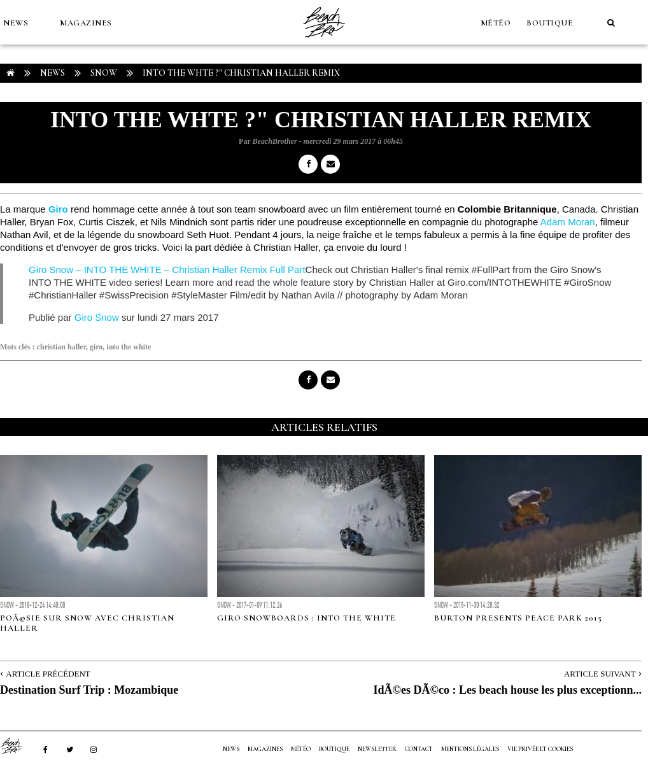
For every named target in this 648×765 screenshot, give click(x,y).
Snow (103, 72)
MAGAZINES (86, 23)
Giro (58, 209)
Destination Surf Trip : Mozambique (89, 690)
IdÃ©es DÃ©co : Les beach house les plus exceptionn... (508, 690)
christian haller (61, 346)
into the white (128, 346)
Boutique (549, 23)
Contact (419, 749)
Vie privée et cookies (540, 749)
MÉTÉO (496, 23)
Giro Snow (96, 317)
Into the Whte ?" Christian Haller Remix (241, 72)
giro (96, 346)
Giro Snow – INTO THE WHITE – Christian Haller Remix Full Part (167, 269)
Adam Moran (567, 221)
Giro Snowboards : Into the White (306, 618)
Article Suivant (600, 673)
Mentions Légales (470, 749)
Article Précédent (48, 673)
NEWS (15, 23)
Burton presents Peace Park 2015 (518, 618)
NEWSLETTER (377, 749)
